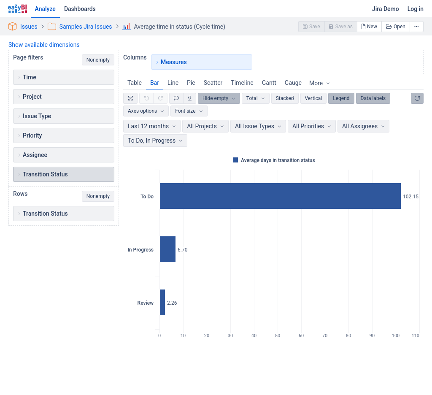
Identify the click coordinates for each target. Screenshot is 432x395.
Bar (154, 82)
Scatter (213, 82)
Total (252, 98)
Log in (416, 8)
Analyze (45, 8)
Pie (191, 82)
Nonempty (98, 60)
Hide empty (215, 98)
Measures (174, 62)
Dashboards (80, 8)
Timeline (242, 82)
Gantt (269, 82)
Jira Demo (385, 8)
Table (134, 82)
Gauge (293, 82)
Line (172, 82)
